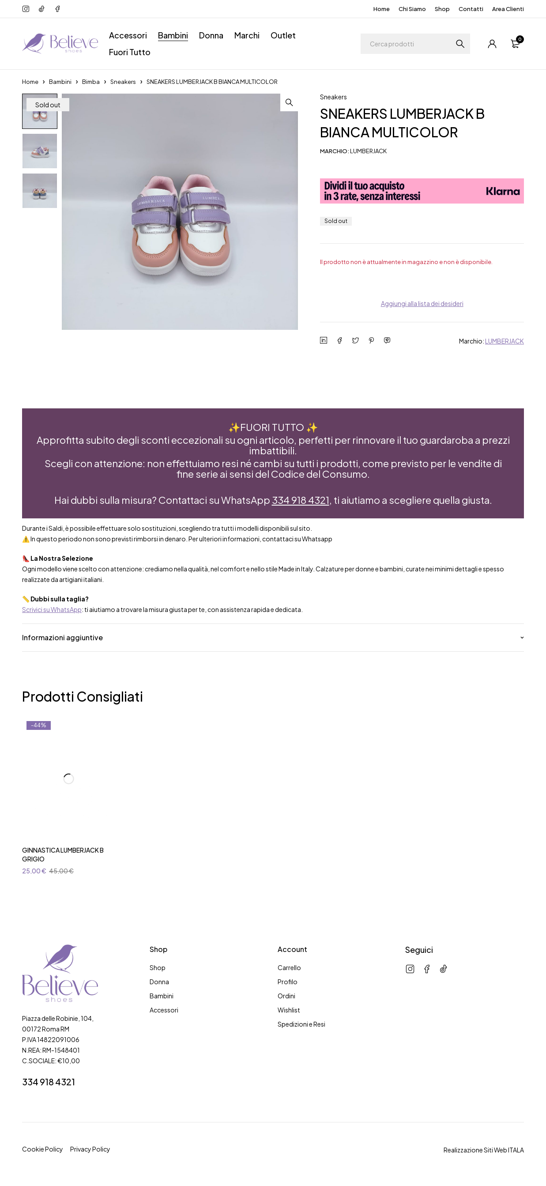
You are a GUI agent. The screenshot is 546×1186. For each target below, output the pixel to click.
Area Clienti (508, 8)
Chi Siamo (412, 8)
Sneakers (123, 81)
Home (381, 8)
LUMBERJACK (504, 341)
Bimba (91, 81)
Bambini (60, 81)
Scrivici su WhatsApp (52, 609)
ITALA (516, 1150)
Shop (442, 8)
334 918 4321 (300, 500)
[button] (289, 102)
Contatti (471, 8)
